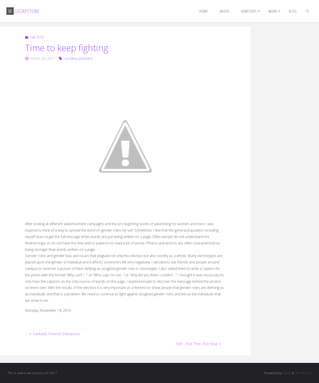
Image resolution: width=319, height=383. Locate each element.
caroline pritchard (78, 58)
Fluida (286, 373)
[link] (308, 11)
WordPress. (303, 373)
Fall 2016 (37, 37)
